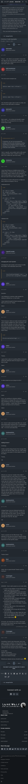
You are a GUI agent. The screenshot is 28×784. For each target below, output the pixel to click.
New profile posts (5, 721)
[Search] (26, 1)
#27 (26, 289)
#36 (26, 531)
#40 (26, 637)
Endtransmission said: (8, 138)
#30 (26, 376)
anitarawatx (24, 741)
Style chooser (4, 762)
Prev (9, 44)
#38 (26, 565)
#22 (26, 74)
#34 (26, 471)
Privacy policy (4, 772)
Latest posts (3, 718)
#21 (26, 55)
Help (2, 775)
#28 (26, 317)
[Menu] (2, 1)
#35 (26, 506)
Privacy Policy (6, 712)
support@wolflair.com (12, 28)
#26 (26, 258)
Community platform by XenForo (13, 756)
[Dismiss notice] (25, 8)
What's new (4, 715)
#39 (26, 582)
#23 (26, 115)
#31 (26, 391)
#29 (26, 352)
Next (19, 44)
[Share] (24, 55)
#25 (26, 166)
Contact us (3, 765)
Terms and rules (4, 768)
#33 (26, 438)
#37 (26, 550)
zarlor (3, 41)
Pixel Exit (8, 759)
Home (2, 778)
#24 (26, 133)
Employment (5, 711)
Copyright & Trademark (8, 713)
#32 (26, 419)
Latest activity (4, 725)
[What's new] (22, 1)
